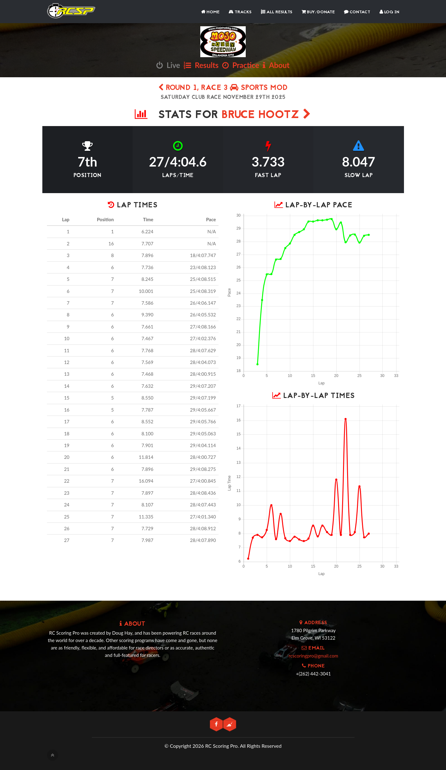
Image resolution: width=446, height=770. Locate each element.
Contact (357, 12)
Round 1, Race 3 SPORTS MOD (223, 88)
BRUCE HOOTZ (266, 115)
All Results (276, 12)
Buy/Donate (318, 12)
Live (168, 65)
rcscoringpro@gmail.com (313, 655)
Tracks (240, 12)
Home (210, 12)
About (276, 65)
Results (201, 65)
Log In (389, 12)
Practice (240, 65)
